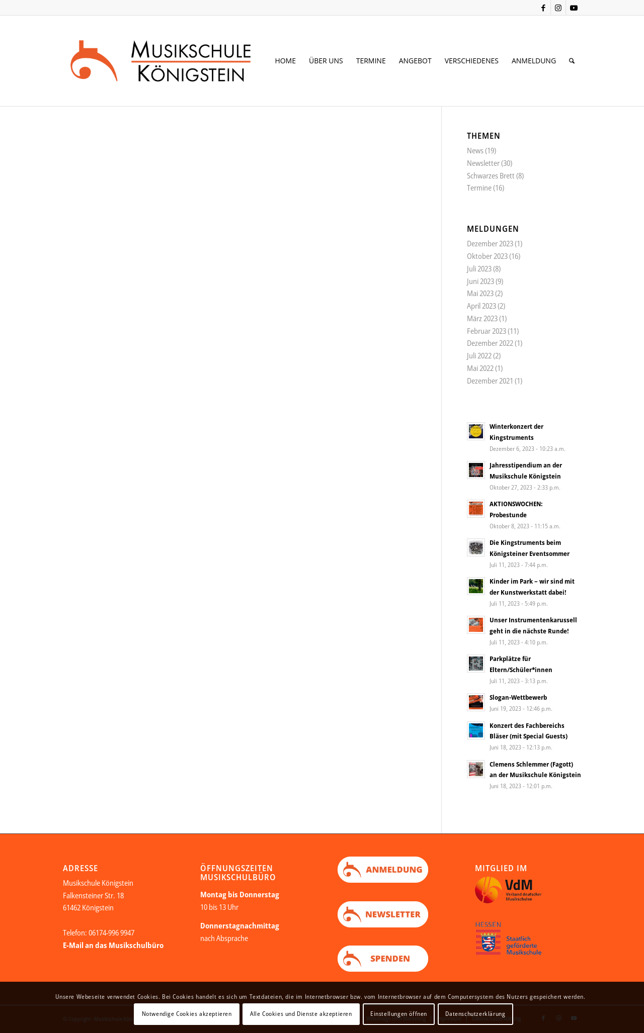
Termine (479, 187)
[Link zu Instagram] (558, 7)
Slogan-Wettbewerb (518, 697)
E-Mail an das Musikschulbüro (113, 945)
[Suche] (571, 61)
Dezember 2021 (490, 380)
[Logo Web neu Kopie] (176, 61)
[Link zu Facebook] (543, 7)
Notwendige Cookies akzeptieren (187, 1013)
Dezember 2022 (490, 343)
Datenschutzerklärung (475, 1013)
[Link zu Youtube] (573, 7)
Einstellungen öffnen (398, 1013)
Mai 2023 (480, 293)
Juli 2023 (479, 268)
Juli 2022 (479, 355)
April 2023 (481, 306)
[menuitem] (285, 61)
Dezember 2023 (490, 243)
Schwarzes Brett (491, 175)
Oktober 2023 (487, 256)
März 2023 (482, 318)
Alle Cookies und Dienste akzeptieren (301, 1013)
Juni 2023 (480, 281)
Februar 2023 (486, 331)
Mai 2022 (480, 368)
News (475, 150)
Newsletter (483, 163)
